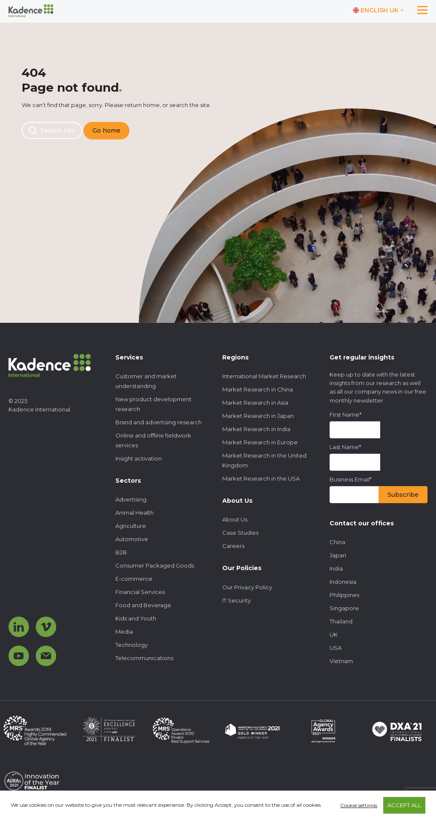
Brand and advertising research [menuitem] (158, 422)
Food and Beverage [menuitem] (143, 605)
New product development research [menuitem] (153, 404)
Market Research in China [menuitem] (257, 389)
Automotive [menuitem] (131, 539)
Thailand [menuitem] (341, 621)
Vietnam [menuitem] (341, 661)
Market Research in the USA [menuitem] (261, 478)
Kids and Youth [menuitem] (135, 618)
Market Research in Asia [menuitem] (255, 402)
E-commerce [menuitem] (133, 578)
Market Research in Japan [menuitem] (258, 415)
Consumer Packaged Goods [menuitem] (154, 565)
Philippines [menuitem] (344, 594)
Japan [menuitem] (338, 555)
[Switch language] (378, 11)
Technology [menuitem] (131, 644)
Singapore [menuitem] (344, 608)
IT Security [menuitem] (236, 600)
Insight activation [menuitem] (138, 458)
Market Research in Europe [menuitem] (260, 442)
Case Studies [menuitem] (240, 532)
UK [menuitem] (334, 634)
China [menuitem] (337, 542)
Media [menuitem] (124, 631)
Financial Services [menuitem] (140, 591)
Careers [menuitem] (233, 545)
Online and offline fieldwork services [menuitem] (153, 440)
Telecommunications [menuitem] (144, 658)
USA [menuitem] (335, 647)
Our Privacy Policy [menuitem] (247, 587)
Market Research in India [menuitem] (256, 429)
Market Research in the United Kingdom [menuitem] (264, 460)
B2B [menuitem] (121, 552)
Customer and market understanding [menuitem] (146, 381)
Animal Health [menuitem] (134, 512)
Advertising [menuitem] (130, 499)
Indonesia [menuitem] (343, 581)
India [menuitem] (336, 568)
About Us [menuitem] (234, 519)
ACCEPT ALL (404, 805)
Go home (106, 130)
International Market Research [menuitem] (264, 376)
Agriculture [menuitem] (130, 525)
